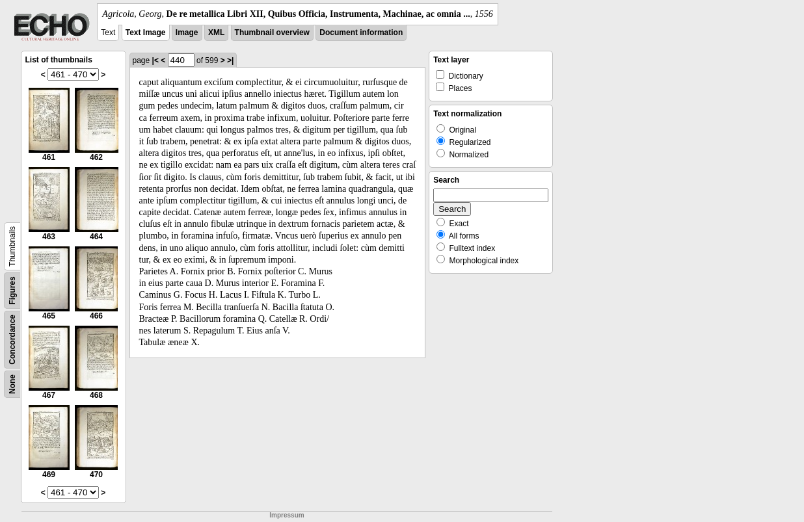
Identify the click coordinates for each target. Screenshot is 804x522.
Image (187, 32)
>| (230, 60)
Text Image (146, 32)
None (12, 384)
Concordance (12, 340)
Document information (361, 32)
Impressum (286, 515)
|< (155, 60)
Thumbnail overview (272, 32)
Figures (12, 290)
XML (216, 32)
